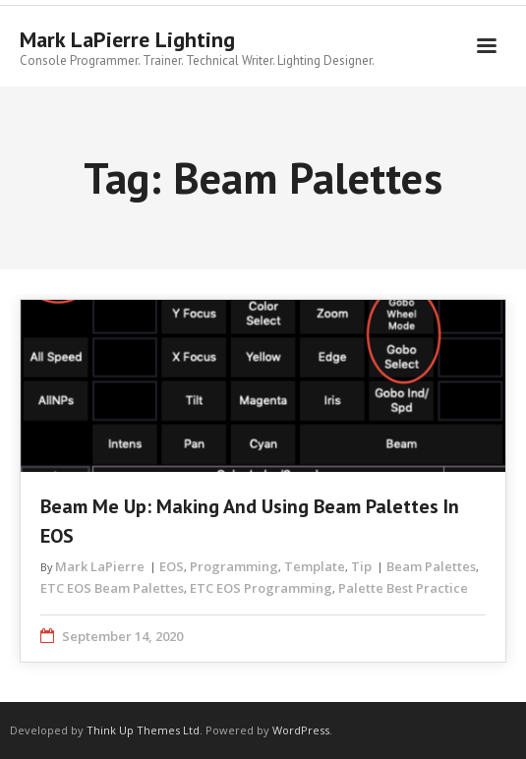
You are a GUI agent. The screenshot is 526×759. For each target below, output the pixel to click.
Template (314, 566)
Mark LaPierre (100, 566)
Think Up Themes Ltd (143, 730)
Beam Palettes (431, 566)
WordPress (300, 730)
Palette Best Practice (403, 588)
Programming (234, 566)
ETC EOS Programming (261, 588)
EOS (171, 566)
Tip (361, 566)
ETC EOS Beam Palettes (112, 588)
